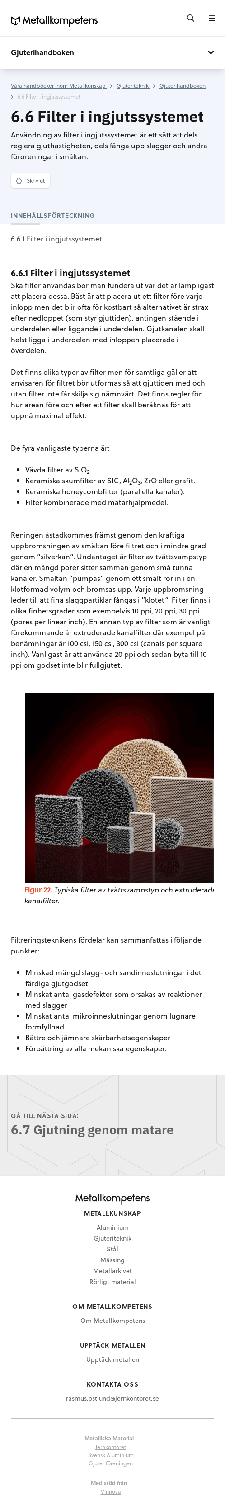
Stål (112, 1249)
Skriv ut (30, 180)
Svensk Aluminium (111, 1455)
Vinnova (111, 1491)
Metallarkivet (112, 1270)
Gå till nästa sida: (45, 1115)
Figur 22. (38, 889)
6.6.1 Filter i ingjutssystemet (56, 238)
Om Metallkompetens (112, 1320)
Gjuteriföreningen (111, 1463)
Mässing (112, 1260)
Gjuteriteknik (112, 1238)
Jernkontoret (110, 1447)
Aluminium (113, 1227)
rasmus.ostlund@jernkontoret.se (112, 1398)
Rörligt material (112, 1281)
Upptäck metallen (112, 1359)
